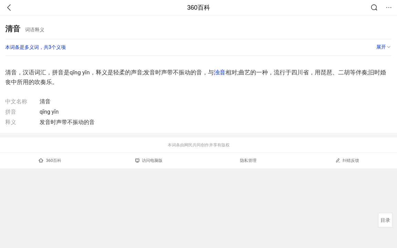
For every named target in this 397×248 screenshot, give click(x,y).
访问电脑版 (149, 160)
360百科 (198, 7)
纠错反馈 (347, 160)
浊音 (220, 72)
